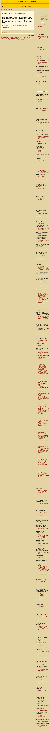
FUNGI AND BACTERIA (42, 634)
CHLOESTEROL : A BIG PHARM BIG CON (42, 386)
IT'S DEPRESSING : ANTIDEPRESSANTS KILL (43, 415)
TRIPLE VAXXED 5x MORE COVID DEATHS (43, 673)
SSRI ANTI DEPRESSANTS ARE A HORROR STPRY (43, 456)
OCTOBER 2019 (41, 646)
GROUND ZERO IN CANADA (43, 721)
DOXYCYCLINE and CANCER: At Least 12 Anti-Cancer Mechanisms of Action (43, 397)
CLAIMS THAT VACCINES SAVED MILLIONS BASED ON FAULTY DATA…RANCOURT (43, 569)
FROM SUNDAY (41, 507)
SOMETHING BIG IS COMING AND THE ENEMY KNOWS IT (43, 269)
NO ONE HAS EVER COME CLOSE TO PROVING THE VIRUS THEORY (43, 544)
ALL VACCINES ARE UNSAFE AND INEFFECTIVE (43, 567)
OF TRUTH (40, 683)
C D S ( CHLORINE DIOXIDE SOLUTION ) (43, 380)
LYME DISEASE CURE (42, 426)
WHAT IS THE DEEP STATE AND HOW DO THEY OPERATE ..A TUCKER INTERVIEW (43, 537)
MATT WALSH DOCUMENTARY (41, 640)
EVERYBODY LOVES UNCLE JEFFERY (43, 182)
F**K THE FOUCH (41, 664)
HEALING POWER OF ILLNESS (42, 407)
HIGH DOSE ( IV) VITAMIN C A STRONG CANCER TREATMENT (43, 411)
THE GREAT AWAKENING (43, 32)
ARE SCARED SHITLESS (42, 710)
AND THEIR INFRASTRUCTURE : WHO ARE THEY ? (43, 352)
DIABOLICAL (40, 101)
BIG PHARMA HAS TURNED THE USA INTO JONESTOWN (43, 329)
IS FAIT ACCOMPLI (41, 255)
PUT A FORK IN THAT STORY (43, 97)
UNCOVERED (40, 156)
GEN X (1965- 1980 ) (42, 18)
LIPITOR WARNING (41, 425)
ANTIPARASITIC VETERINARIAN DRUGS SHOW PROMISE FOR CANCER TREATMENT (42, 371)
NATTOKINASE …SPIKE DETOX (42, 434)
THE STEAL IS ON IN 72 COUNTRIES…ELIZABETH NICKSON (43, 320)
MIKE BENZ (40, 534)
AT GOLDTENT (40, 68)
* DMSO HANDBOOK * (42, 357)
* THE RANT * (40, 358)
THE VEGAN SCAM (41, 463)
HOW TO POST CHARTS (42, 727)
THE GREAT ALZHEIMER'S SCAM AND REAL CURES (43, 460)
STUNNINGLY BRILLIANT (43, 235)
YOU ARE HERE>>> (41, 684)
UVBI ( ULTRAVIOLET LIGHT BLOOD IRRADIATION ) (43, 471)
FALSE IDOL (40, 523)
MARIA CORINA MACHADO (43, 298)
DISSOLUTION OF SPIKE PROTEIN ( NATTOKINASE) (43, 392)
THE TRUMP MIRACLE (42, 512)
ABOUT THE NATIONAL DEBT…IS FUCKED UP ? (42, 482)
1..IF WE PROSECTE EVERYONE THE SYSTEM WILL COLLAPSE (43, 168)
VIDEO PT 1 (40, 307)
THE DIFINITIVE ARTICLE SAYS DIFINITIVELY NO (43, 276)
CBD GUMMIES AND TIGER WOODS (43, 382)
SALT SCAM (40, 452)
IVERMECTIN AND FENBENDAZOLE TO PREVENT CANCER (42, 418)
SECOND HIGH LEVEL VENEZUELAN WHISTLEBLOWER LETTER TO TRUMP (43, 301)
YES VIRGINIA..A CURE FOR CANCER (43, 476)
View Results (42, 24)
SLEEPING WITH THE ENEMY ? (42, 144)
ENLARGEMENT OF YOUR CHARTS (43, 726)
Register (29, 6)
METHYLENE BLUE (41, 427)
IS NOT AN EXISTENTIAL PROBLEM (42, 498)
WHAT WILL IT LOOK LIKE (43, 528)
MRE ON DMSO (41, 432)
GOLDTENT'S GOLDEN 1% (43, 116)
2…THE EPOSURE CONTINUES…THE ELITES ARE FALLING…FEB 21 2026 (43, 171)
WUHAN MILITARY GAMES (43, 694)
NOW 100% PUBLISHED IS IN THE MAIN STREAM (43, 229)
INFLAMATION (40, 413)
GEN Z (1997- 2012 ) (42, 20)
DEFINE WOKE (41, 557)
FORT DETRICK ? (41, 645)
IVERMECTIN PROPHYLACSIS (41, 422)
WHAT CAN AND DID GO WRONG (42, 586)
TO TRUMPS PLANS (42, 110)
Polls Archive (40, 26)
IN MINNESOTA (41, 188)
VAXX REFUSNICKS (42, 716)
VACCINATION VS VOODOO (43, 705)
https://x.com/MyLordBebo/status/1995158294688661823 (15, 25)
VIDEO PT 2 (40, 309)
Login (22, 6)
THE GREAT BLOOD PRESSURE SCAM (42, 462)
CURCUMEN (40, 388)
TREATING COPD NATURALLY (41, 466)
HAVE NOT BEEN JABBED (43, 690)
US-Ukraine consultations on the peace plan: (14, 13)
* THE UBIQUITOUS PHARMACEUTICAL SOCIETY (43, 360)
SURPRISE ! (40, 715)
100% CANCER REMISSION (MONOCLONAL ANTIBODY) (43, 363)
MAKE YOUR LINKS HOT (42, 729)
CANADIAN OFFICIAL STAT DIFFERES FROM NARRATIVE (43, 670)
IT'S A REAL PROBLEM (42, 517)
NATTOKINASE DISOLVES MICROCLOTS (43, 438)
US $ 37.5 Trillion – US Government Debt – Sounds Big (43, 485)
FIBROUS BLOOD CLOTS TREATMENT (43, 402)
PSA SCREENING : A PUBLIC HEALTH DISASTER (43, 449)
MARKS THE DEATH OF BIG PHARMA (43, 123)
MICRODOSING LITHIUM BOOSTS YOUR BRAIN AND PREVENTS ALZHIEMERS (43, 430)
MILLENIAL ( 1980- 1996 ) (43, 19)
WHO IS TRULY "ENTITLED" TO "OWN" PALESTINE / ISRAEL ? (43, 137)
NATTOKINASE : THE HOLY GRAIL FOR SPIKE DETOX (43, 436)
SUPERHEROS (41, 606)
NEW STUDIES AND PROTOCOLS (42, 445)
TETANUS (40, 458)
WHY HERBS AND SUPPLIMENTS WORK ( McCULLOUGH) (42, 473)
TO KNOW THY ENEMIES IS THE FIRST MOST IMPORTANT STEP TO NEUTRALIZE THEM (43, 206)
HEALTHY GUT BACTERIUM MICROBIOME (43, 409)
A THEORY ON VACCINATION (40, 565)
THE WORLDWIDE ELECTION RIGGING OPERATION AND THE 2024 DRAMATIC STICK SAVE (43, 305)
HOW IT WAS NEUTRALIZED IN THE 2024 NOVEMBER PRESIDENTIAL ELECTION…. (43, 317)
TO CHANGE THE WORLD (43, 49)
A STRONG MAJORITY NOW (43, 581)
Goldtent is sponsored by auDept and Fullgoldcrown (17, 39)
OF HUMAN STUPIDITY (42, 620)
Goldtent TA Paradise (25, 2)
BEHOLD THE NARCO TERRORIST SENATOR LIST (43, 294)
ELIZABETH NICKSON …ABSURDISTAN (42, 199)
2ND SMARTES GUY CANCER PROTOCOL (42, 365)
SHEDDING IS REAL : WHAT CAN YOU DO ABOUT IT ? (43, 454)
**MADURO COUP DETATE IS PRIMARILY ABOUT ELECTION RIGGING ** (43, 291)
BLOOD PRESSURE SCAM (43, 373)
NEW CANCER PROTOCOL (43, 442)
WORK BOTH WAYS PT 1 (42, 616)
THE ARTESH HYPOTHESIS (43, 127)
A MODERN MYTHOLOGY (43, 503)
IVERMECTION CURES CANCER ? (42, 424)
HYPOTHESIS (40, 132)
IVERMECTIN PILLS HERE (43, 420)
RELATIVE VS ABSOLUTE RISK (43, 214)
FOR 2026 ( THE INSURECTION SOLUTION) (43, 267)
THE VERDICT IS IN (41, 679)
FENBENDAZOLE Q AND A (43, 400)
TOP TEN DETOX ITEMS (42, 464)
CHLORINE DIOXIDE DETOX (43, 387)
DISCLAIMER (40, 72)
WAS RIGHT (40, 345)
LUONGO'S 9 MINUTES (42, 160)
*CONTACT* (40, 58)
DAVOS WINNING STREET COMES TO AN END (43, 627)
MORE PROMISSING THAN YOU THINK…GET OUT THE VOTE (43, 37)
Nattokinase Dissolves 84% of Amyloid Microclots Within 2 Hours (43, 440)
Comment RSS (4, 32)
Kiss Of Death (31, 35)
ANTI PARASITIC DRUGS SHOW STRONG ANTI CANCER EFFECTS (42, 367)
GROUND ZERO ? (41, 611)
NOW (39, 83)
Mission (39, 53)
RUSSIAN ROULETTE (42, 593)
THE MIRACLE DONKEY (42, 106)
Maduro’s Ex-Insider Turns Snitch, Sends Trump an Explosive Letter (42, 296)
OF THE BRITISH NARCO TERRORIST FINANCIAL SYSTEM (43, 249)
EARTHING (40, 399)
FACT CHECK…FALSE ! (42, 262)
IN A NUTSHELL (41, 176)
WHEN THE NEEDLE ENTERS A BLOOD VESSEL (43, 595)
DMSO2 (39, 395)
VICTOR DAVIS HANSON (42, 281)
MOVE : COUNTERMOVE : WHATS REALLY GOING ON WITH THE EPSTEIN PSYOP (43, 491)
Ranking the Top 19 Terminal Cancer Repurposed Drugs (43, 451)
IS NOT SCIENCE (41, 223)
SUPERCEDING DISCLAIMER (41, 79)
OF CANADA (40, 218)
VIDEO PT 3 (40, 310)
